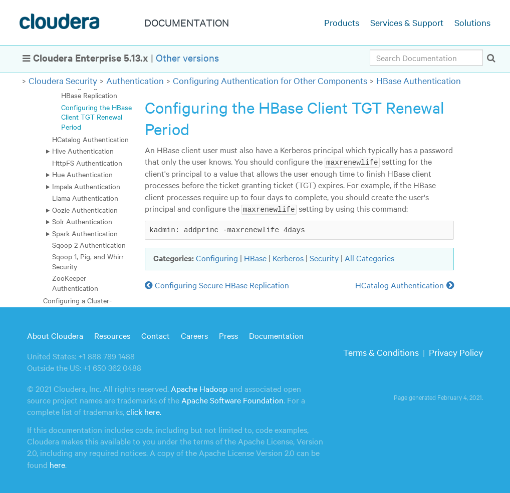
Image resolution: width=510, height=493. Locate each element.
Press (228, 335)
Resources (112, 335)
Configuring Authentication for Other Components (270, 80)
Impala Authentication (86, 186)
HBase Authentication (418, 80)
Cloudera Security (63, 80)
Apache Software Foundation (232, 399)
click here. (143, 411)
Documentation (276, 335)
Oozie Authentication (85, 210)
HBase (255, 257)
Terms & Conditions (381, 352)
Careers (194, 335)
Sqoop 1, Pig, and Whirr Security (88, 261)
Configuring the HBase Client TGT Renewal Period (96, 117)
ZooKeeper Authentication (75, 282)
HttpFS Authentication (87, 163)
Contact (155, 335)
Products (341, 22)
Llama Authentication (85, 198)
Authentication (135, 80)
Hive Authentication (83, 151)
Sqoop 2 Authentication (89, 245)
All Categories (369, 257)
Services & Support (406, 22)
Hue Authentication (82, 174)
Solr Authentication (82, 221)
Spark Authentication (85, 233)
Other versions (187, 57)
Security (324, 257)
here (57, 464)
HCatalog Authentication (90, 139)
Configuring (217, 257)
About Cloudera (55, 335)
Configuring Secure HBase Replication (91, 90)
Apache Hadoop (199, 388)
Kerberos (288, 257)
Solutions (472, 22)
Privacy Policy (456, 352)
